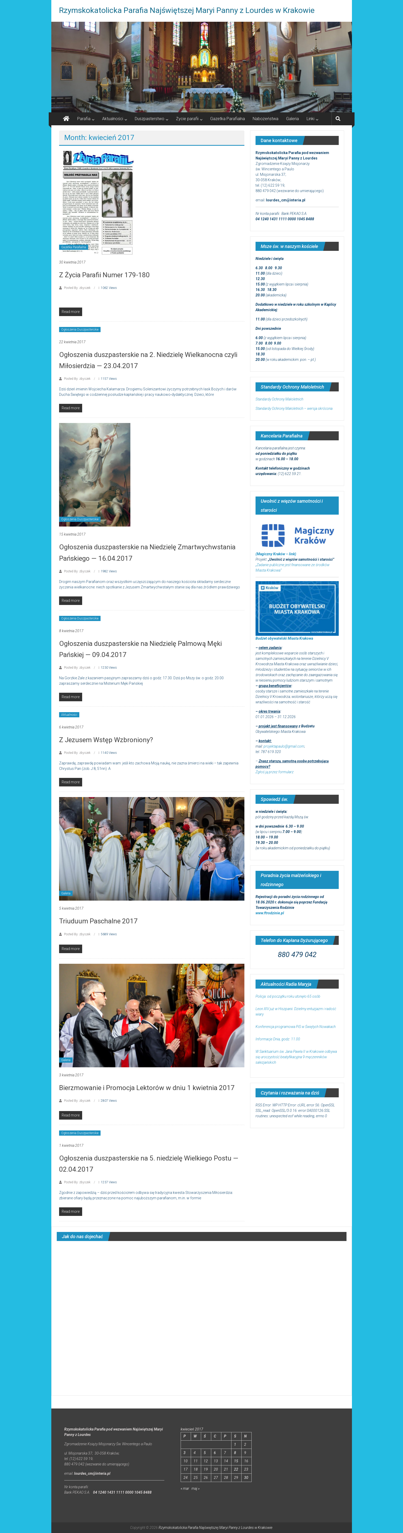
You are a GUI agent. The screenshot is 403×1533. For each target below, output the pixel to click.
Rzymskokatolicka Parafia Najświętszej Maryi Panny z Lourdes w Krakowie (187, 10)
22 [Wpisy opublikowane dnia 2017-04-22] (236, 1469)
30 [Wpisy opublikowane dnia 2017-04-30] (246, 1478)
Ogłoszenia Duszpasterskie (79, 329)
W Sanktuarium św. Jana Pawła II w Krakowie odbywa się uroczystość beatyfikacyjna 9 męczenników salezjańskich (296, 1056)
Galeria (292, 118)
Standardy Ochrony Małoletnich (279, 399)
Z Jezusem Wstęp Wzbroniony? (106, 740)
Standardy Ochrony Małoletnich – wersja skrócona (294, 408)
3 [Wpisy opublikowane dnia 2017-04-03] (184, 1453)
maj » (196, 1488)
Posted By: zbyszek (77, 288)
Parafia (83, 118)
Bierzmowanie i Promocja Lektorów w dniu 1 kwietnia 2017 (147, 1088)
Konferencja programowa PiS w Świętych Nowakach (296, 1027)
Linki (310, 118)
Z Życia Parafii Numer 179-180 (104, 275)
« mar (185, 1488)
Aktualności (112, 118)
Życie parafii (187, 118)
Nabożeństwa (265, 118)
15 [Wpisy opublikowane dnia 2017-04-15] (236, 1461)
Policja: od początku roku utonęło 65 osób (288, 996)
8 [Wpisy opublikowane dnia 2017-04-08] (235, 1453)
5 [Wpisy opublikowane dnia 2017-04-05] (205, 1453)
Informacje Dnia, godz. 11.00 (278, 1039)
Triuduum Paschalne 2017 (98, 921)
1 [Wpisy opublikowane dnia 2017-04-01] (235, 1444)
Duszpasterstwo (149, 118)
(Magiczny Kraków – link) (276, 554)
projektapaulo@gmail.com (284, 746)
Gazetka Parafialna (227, 118)
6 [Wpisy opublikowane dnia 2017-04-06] (215, 1453)
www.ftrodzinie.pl (270, 913)
